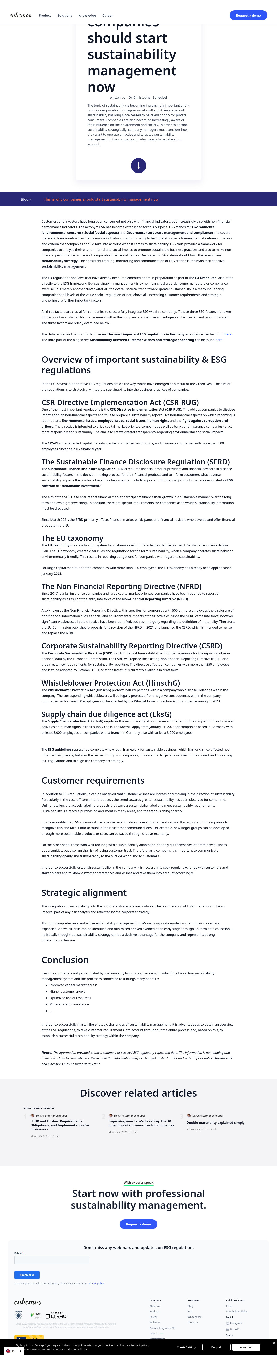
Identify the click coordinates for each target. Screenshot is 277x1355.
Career (107, 15)
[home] (20, 15)
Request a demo (248, 15)
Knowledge (87, 15)
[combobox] (14, 1351)
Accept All (246, 1347)
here (227, 334)
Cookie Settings (186, 1347)
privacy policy (96, 1283)
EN (11, 1351)
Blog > (26, 199)
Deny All (216, 1347)
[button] (45, 15)
